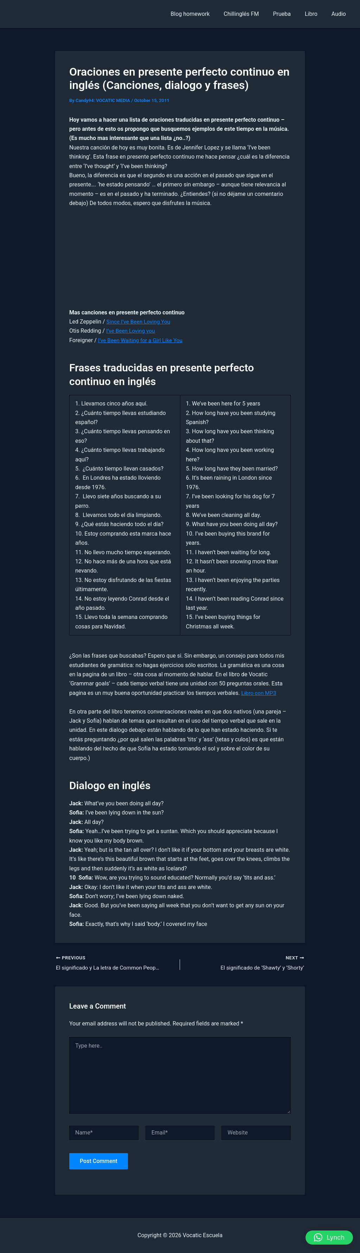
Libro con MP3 (259, 693)
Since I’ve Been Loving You (140, 321)
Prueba (289, 14)
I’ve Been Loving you (131, 330)
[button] (329, 1237)
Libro (315, 14)
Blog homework (202, 14)
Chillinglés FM (251, 14)
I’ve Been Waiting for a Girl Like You (142, 340)
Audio (340, 14)
